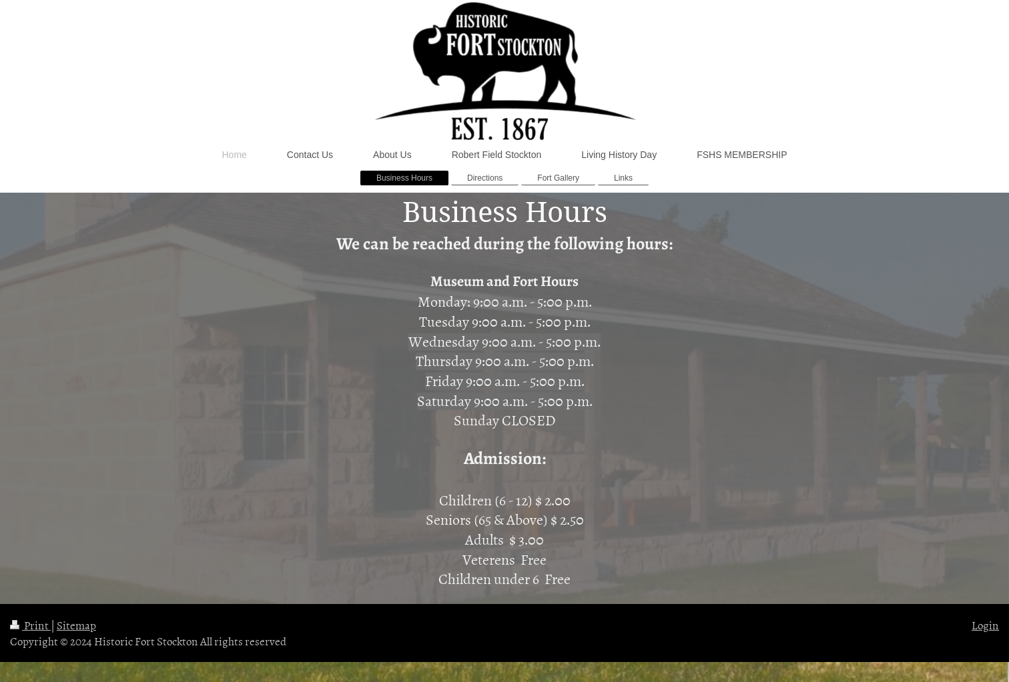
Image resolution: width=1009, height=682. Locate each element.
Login (985, 624)
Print (30, 624)
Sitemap (76, 624)
